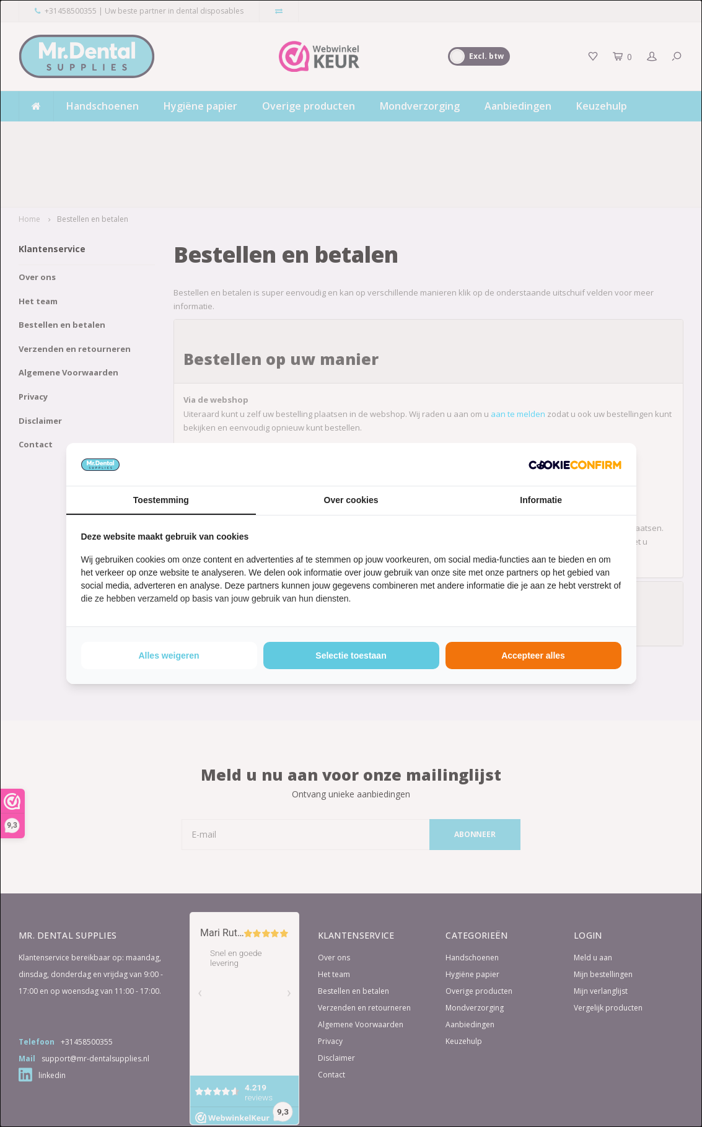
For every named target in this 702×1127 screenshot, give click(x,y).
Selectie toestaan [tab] (350, 655)
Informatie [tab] (541, 500)
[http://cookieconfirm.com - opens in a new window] (575, 464)
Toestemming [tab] (161, 500)
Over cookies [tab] (351, 500)
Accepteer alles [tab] (533, 655)
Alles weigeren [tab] (168, 655)
